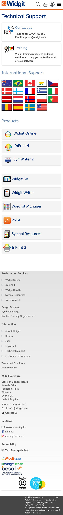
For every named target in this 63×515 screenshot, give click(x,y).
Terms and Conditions (13, 363)
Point (11, 220)
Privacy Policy (9, 367)
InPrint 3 (14, 247)
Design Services (10, 307)
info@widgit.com (18, 408)
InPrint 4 (16, 147)
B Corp (9, 335)
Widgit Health (13, 290)
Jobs (7, 340)
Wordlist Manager (22, 206)
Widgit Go (15, 179)
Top (56, 497)
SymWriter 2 (18, 160)
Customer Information (17, 356)
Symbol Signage (10, 311)
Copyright (10, 346)
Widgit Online (19, 134)
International (12, 300)
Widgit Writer (18, 193)
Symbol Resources (22, 234)
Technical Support (15, 350)
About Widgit (12, 331)
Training (31, 54)
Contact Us (9, 412)
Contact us (31, 32)
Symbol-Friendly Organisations (18, 316)
